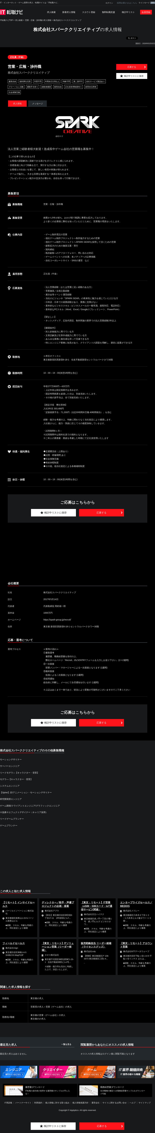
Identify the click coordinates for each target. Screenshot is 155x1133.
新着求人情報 (68, 12)
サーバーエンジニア (10, 766)
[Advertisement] (71, 552)
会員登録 (146, 12)
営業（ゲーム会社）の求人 (59, 1006)
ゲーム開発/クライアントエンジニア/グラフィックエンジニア (30, 805)
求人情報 (17, 103)
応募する (131, 67)
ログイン (109, 3)
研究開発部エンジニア (11, 799)
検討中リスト (128, 12)
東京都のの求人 (38, 1018)
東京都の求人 (37, 998)
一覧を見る (66, 1044)
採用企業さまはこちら (127, 3)
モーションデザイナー (11, 759)
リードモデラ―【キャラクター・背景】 (19, 772)
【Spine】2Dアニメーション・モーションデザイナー (26, 792)
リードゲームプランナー (12, 819)
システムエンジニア (10, 786)
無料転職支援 (108, 12)
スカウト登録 (88, 12)
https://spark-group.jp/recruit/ (57, 619)
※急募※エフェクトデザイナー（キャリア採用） (24, 812)
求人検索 (51, 12)
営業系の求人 (37, 1006)
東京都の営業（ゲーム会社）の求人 (48, 1015)
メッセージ (37, 103)
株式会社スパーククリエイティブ (67, 20)
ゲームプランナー (8, 825)
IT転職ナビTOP (6, 20)
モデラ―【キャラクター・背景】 (16, 779)
